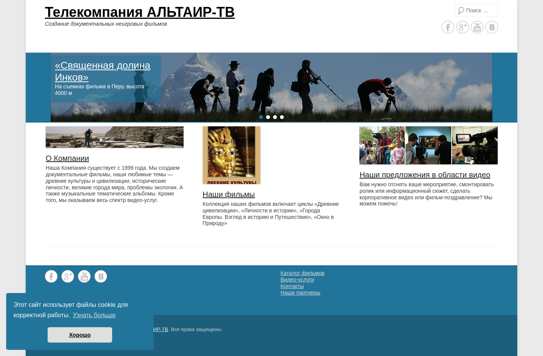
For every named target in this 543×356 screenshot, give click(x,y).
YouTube (477, 27)
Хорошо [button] (80, 335)
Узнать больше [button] (94, 315)
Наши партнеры (300, 293)
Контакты (292, 286)
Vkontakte (491, 27)
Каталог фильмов (302, 273)
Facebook (448, 27)
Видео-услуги (298, 280)
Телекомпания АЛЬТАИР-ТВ (140, 12)
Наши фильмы (229, 194)
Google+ (462, 27)
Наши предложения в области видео (424, 175)
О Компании (67, 158)
